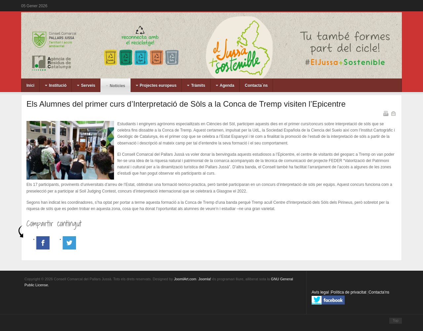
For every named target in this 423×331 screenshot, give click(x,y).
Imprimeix (385, 113)
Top (396, 320)
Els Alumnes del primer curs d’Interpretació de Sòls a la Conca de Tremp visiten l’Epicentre (186, 103)
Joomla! (204, 279)
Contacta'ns (378, 292)
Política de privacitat (349, 292)
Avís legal (321, 292)
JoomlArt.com (185, 279)
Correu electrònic (393, 113)
